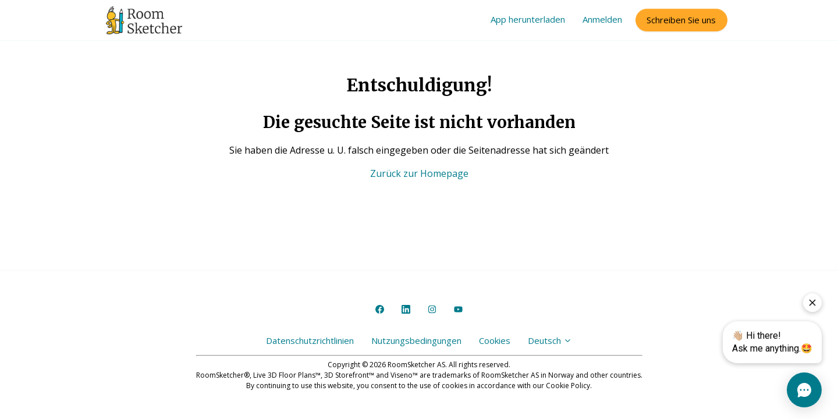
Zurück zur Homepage (419, 173)
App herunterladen (528, 19)
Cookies (494, 340)
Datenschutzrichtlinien (310, 340)
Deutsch (550, 340)
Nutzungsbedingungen (416, 340)
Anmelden (602, 19)
